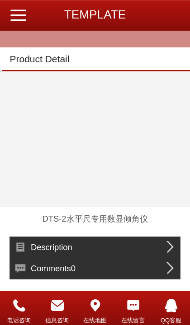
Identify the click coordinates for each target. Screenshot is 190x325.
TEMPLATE (95, 14)
